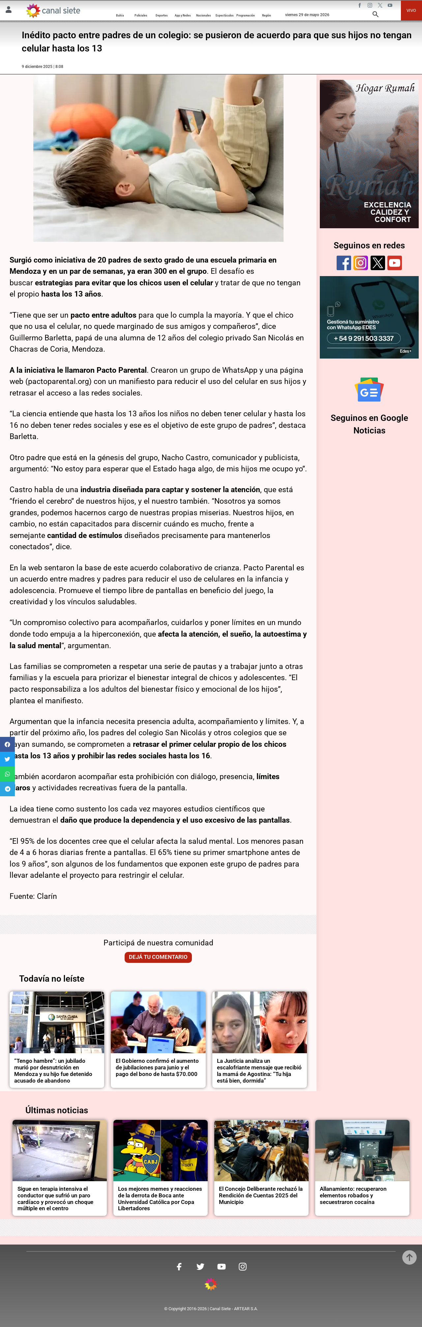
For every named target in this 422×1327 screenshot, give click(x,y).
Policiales (141, 15)
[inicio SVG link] (211, 1285)
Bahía (120, 15)
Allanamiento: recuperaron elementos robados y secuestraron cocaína (353, 1195)
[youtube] (395, 263)
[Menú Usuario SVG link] (9, 11)
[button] (7, 744)
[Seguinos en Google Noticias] (369, 389)
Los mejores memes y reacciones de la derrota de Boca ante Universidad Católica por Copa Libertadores (160, 1199)
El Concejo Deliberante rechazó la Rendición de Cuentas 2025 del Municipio (261, 1195)
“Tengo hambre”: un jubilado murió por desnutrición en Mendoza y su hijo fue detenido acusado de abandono (53, 1071)
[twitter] (378, 263)
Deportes (162, 15)
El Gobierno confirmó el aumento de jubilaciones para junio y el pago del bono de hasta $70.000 (157, 1067)
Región (266, 15)
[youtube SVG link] (390, 6)
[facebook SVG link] (360, 6)
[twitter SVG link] (380, 6)
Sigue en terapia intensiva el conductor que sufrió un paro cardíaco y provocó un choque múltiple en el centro (55, 1199)
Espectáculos (225, 15)
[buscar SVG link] (375, 15)
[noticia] (57, 1022)
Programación (245, 15)
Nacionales (203, 15)
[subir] (409, 1257)
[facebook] (344, 263)
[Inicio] (53, 11)
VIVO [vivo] (411, 10)
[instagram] (361, 263)
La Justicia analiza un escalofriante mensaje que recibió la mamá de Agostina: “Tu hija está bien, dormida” (259, 1071)
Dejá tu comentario (158, 957)
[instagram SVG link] (370, 6)
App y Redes (183, 15)
